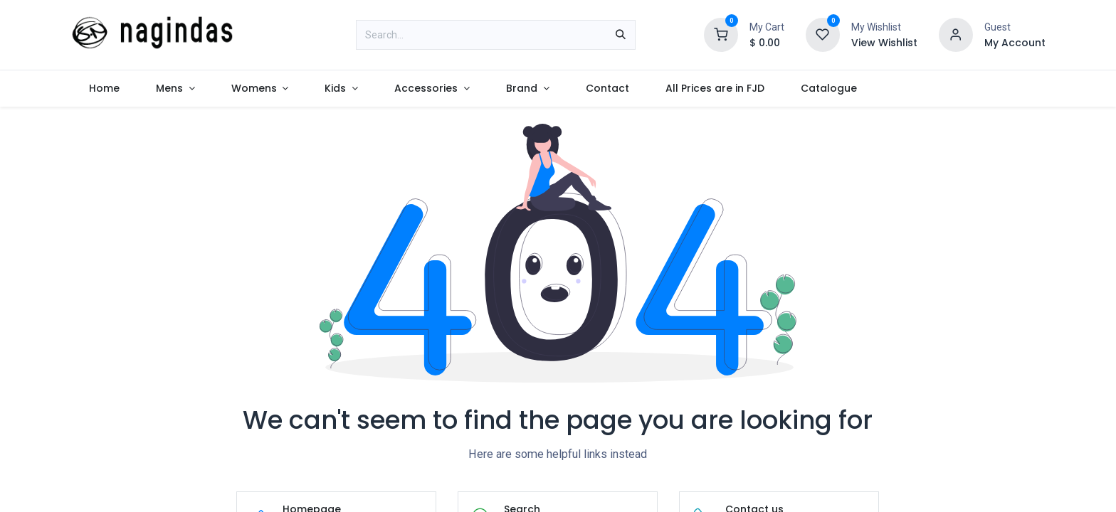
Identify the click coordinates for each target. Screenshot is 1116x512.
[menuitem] (103, 88)
